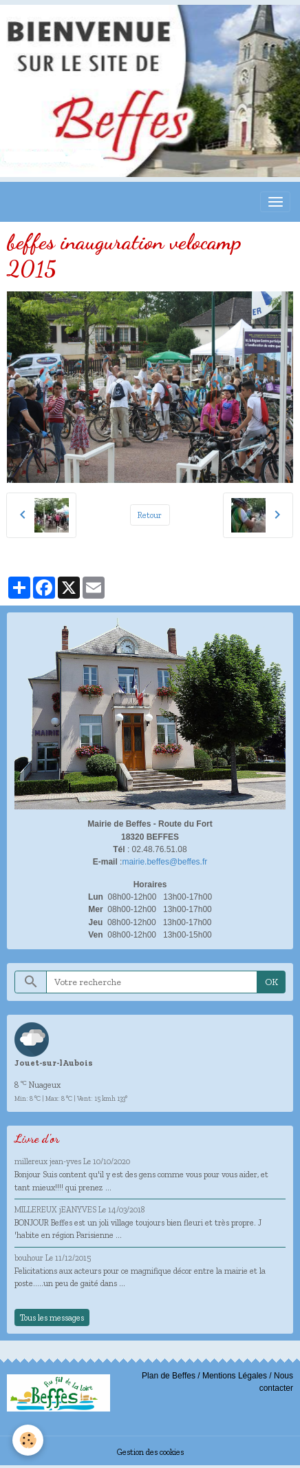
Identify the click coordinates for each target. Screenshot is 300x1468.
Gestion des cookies (150, 1452)
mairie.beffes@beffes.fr (164, 862)
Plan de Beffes (168, 1376)
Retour (150, 515)
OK (271, 982)
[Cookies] (27, 1440)
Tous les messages (52, 1317)
